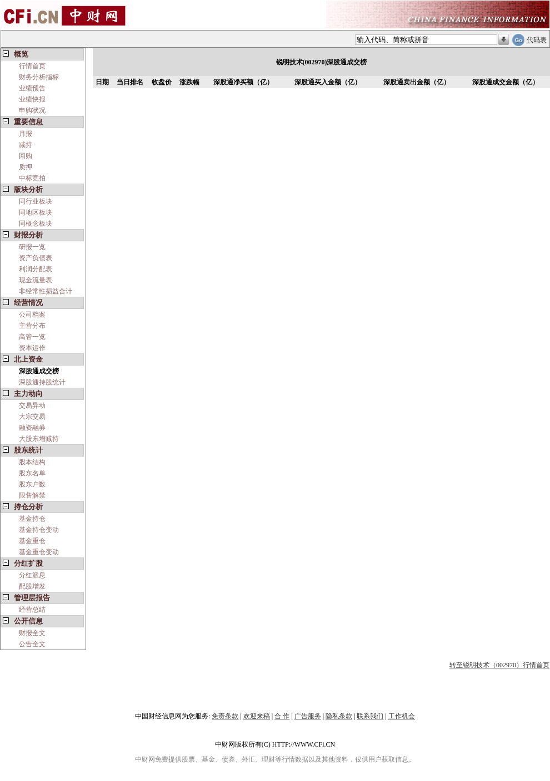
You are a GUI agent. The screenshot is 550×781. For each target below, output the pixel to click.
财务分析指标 (39, 77)
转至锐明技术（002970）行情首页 (499, 665)
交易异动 (32, 405)
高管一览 (32, 337)
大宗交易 (32, 416)
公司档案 (32, 314)
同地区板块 (35, 212)
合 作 (281, 716)
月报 (25, 134)
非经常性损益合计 (45, 291)
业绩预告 (32, 88)
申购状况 (32, 110)
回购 (25, 156)
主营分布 (32, 325)
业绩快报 (32, 99)
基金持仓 (32, 519)
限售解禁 (32, 495)
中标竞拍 (32, 178)
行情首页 (32, 66)
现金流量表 (35, 280)
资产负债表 (35, 258)
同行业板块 (35, 201)
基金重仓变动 (39, 552)
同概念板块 (35, 223)
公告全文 (32, 644)
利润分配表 (35, 269)
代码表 (537, 40)
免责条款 (225, 716)
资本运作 (32, 348)
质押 (25, 167)
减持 (25, 145)
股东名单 (32, 473)
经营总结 (32, 609)
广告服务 (307, 716)
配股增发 (32, 586)
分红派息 (32, 575)
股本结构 (32, 462)
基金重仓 (32, 541)
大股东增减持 (39, 439)
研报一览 (32, 247)
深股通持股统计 (42, 382)
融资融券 (32, 428)
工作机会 (401, 716)
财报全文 (32, 633)
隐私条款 (339, 716)
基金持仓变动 (39, 530)
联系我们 (370, 716)
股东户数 (32, 484)
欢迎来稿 (256, 716)
